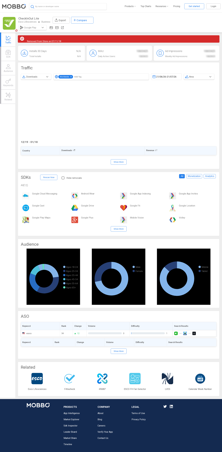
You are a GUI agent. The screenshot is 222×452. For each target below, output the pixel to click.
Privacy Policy (139, 419)
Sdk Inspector (70, 425)
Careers (101, 425)
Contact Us (103, 438)
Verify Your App (105, 432)
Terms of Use (138, 413)
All (182, 176)
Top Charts (146, 6)
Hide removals (72, 178)
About (100, 413)
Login (213, 6)
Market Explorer (71, 419)
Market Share (70, 438)
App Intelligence (72, 413)
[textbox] (166, 76)
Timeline (68, 444)
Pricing (176, 6)
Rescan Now (48, 177)
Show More (119, 162)
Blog (100, 419)
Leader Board (70, 432)
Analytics (209, 176)
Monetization (194, 176)
